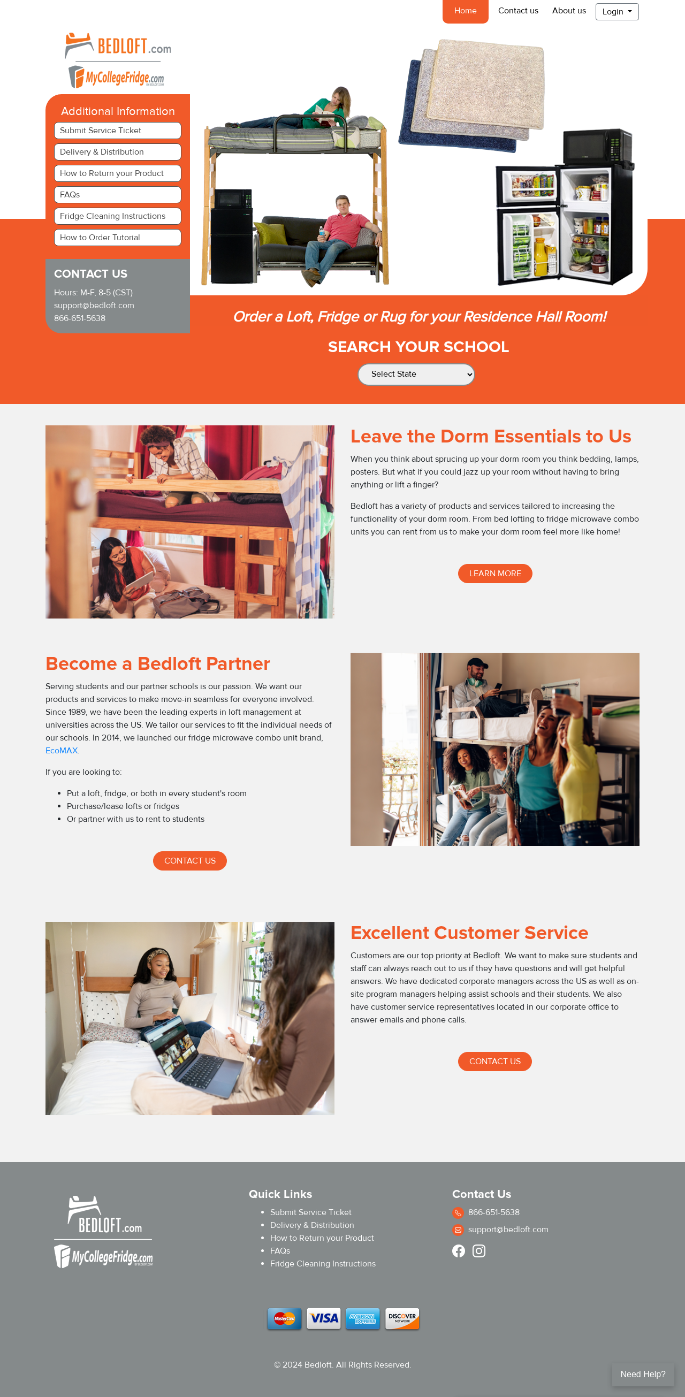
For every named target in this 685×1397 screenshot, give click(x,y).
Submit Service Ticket (100, 130)
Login (614, 11)
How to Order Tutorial (100, 237)
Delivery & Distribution (102, 152)
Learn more (495, 573)
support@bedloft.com (94, 305)
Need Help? (643, 1374)
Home (467, 10)
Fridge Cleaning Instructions (112, 216)
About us (569, 10)
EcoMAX (61, 750)
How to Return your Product (112, 173)
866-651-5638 (79, 318)
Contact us (518, 10)
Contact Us (190, 861)
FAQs (70, 194)
